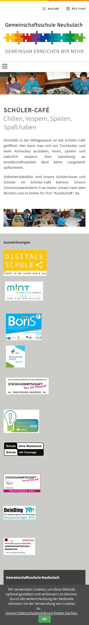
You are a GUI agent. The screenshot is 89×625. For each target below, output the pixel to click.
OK (44, 619)
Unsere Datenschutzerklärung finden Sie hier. (41, 613)
